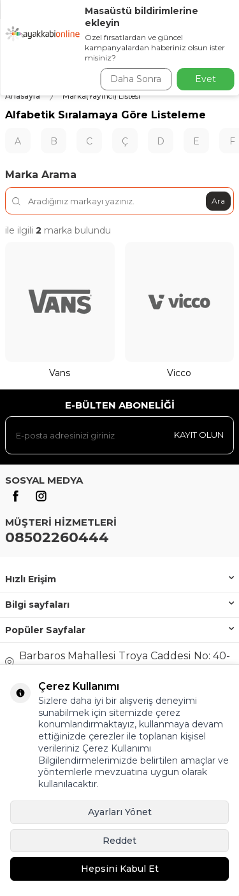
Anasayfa (22, 96)
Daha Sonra (135, 79)
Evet (205, 79)
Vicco (179, 373)
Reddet (119, 840)
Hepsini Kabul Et (120, 868)
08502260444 (57, 537)
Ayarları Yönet (120, 812)
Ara (218, 201)
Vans (59, 373)
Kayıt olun (199, 435)
